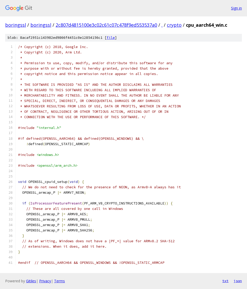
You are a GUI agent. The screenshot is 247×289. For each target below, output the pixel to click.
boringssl (15, 25)
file (111, 37)
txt (225, 280)
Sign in (236, 8)
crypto (174, 25)
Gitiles (31, 280)
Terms (59, 280)
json (238, 280)
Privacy (45, 280)
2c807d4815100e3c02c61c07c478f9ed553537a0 (106, 25)
